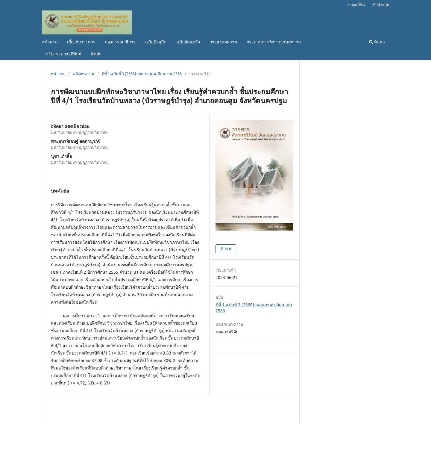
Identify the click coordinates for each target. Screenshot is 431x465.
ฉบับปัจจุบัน (156, 42)
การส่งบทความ (223, 42)
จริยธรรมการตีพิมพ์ (63, 54)
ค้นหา (377, 42)
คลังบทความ (83, 73)
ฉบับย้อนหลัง (188, 42)
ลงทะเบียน (356, 4)
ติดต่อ (96, 54)
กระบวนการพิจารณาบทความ (274, 42)
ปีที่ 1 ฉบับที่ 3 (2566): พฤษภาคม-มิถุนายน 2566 (142, 73)
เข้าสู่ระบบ (380, 4)
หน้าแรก (49, 42)
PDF (228, 249)
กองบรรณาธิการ (120, 42)
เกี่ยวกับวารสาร (81, 42)
